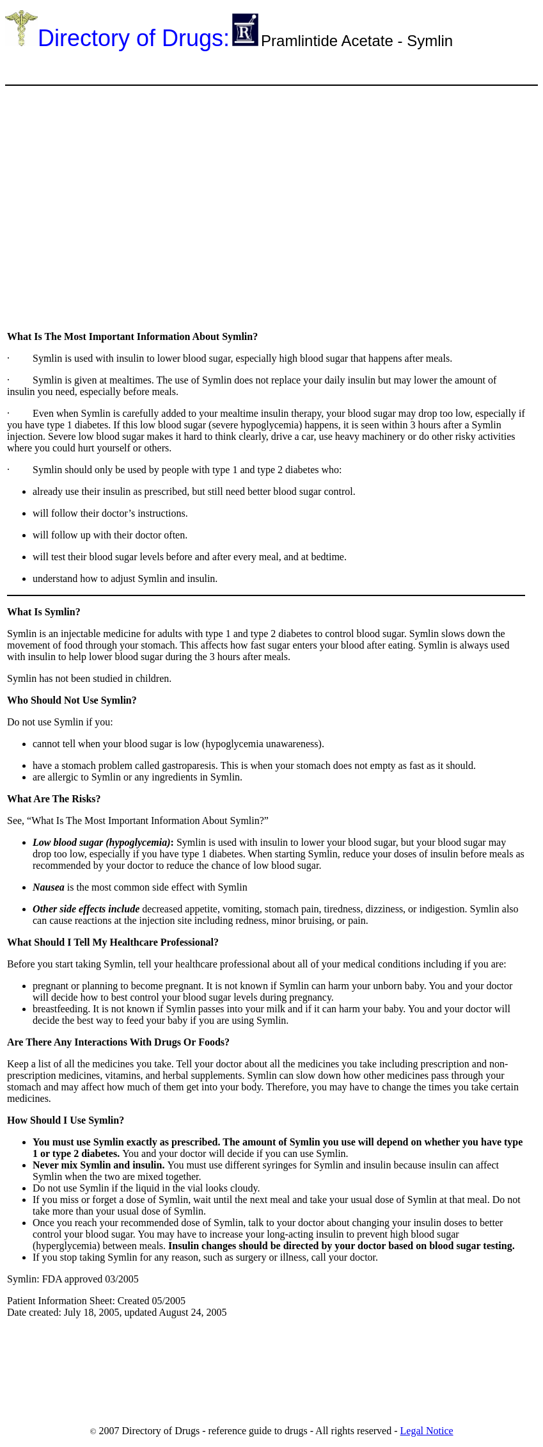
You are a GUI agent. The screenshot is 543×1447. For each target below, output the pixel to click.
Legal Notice (426, 1430)
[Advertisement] (238, 67)
